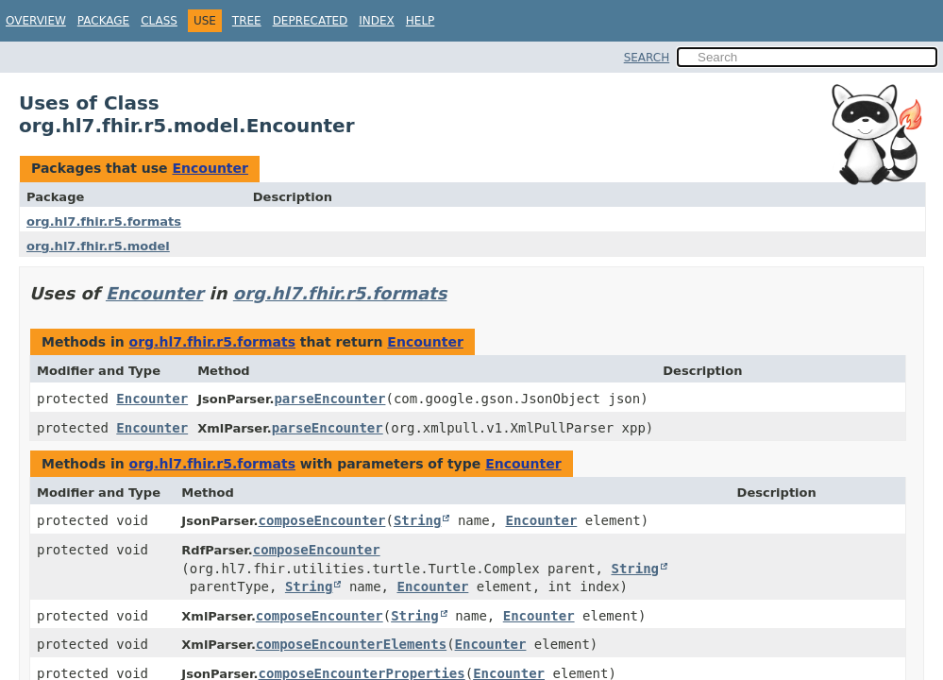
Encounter (209, 168)
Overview (36, 20)
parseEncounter (329, 398)
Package (103, 20)
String (418, 520)
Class (159, 20)
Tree (246, 20)
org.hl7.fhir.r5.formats (103, 221)
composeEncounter (322, 520)
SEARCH (647, 57)
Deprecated (310, 20)
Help (420, 20)
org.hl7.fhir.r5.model (98, 246)
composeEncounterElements (351, 644)
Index (377, 20)
